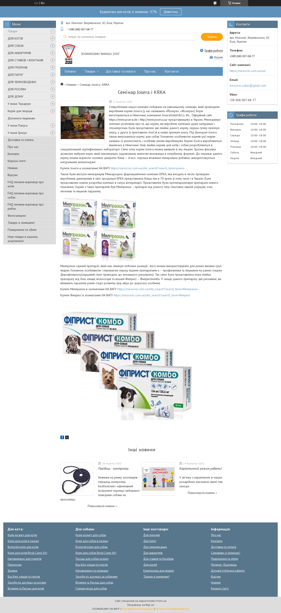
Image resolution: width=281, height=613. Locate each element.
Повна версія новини (101, 506)
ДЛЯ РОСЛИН (17, 89)
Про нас (13, 147)
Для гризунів (151, 535)
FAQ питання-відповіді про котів (26, 184)
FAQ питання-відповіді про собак (26, 195)
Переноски (15, 565)
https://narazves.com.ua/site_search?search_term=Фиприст (152, 295)
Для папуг (149, 541)
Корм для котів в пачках (23, 541)
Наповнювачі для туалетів (24, 559)
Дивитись (171, 11)
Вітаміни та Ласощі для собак (94, 582)
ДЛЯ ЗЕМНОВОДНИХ (22, 82)
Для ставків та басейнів (158, 559)
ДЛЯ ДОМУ (15, 96)
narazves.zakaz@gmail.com (248, 85)
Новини (13, 168)
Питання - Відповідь (224, 565)
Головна (70, 71)
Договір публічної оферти (228, 571)
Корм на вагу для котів (22, 535)
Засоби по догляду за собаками (96, 576)
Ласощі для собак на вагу (92, 559)
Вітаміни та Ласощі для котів (26, 588)
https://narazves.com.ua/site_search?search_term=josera (147, 168)
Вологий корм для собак (92, 547)
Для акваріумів (153, 553)
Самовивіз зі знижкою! (225, 553)
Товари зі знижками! (21, 223)
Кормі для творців (20, 111)
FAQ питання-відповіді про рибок (26, 206)
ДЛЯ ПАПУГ (15, 75)
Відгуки (13, 175)
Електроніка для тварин (158, 571)
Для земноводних (155, 547)
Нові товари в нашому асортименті (23, 239)
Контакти (13, 154)
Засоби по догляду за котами (27, 582)
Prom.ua (161, 600)
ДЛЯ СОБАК (16, 46)
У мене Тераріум (19, 104)
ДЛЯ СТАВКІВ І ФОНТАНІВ (25, 60)
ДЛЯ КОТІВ (15, 38)
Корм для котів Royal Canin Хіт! (27, 553)
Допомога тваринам (21, 118)
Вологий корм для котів (23, 547)
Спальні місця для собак (91, 588)
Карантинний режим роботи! (200, 468)
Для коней (150, 565)
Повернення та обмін (22, 230)
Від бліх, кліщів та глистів (24, 576)
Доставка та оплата (21, 140)
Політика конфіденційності (172, 608)
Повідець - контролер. (113, 468)
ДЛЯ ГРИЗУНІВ (17, 67)
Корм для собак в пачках (92, 541)
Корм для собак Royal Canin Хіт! (96, 553)
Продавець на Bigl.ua (140, 604)
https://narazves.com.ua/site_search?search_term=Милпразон (157, 289)
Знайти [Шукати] (212, 36)
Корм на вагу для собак (91, 535)
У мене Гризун (17, 133)
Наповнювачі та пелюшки (92, 571)
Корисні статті (17, 161)
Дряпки (12, 571)
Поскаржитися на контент (138, 608)
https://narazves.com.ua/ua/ (248, 71)
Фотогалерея (17, 216)
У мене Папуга (17, 125)
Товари (12, 31)
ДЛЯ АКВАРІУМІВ (19, 53)
